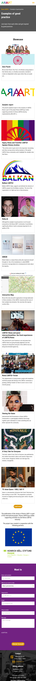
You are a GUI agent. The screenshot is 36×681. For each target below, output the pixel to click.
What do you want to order (8, 583)
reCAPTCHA (4, 632)
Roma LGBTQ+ (5, 9)
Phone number (5, 610)
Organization (5, 592)
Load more (18, 506)
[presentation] (14, 637)
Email (3, 600)
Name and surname (6, 575)
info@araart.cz (20, 661)
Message (4, 617)
